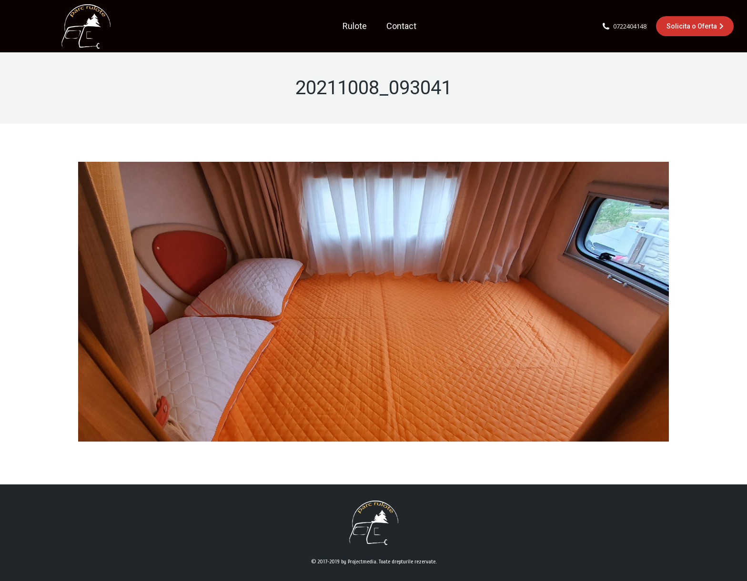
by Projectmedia (358, 561)
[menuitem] (354, 26)
